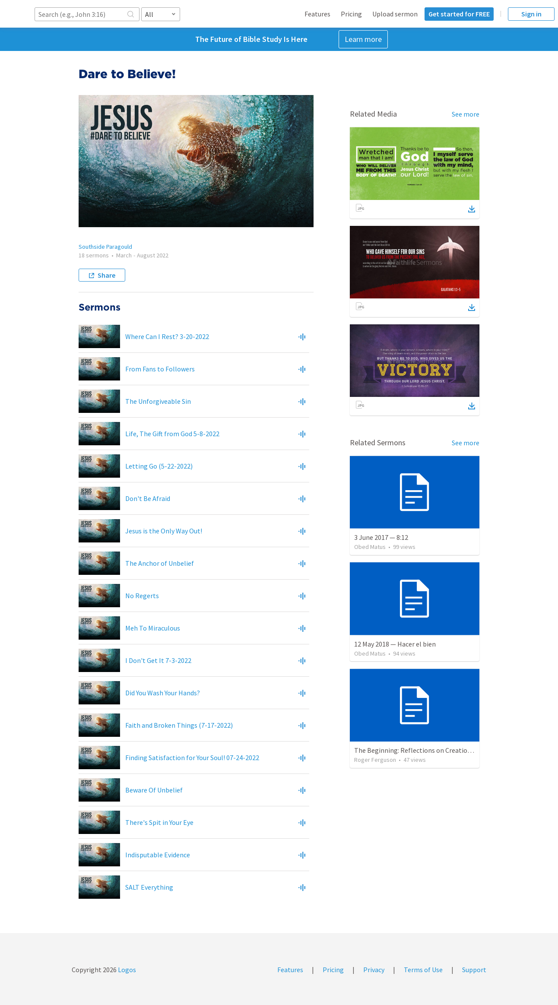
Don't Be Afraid (147, 498)
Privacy (373, 969)
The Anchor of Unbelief (159, 563)
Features (317, 14)
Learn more (363, 39)
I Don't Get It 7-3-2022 (158, 660)
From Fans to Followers (160, 369)
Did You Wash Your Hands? (162, 692)
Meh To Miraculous (152, 628)
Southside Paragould (105, 246)
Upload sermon (395, 14)
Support (474, 969)
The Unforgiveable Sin (158, 401)
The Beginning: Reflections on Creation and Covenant (433, 750)
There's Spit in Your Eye (159, 822)
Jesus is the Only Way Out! (163, 530)
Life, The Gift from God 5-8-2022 (172, 433)
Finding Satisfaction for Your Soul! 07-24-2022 (192, 757)
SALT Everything (149, 887)
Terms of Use (423, 969)
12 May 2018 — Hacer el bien (395, 644)
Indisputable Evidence (157, 854)
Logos (126, 969)
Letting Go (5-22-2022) (159, 466)
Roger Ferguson (375, 760)
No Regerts (142, 595)
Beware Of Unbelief (154, 790)
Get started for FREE (459, 14)
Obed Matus (370, 547)
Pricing (351, 14)
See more (465, 114)
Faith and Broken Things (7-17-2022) (179, 725)
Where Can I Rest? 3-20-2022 (167, 336)
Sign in (531, 14)
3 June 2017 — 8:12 (381, 537)
